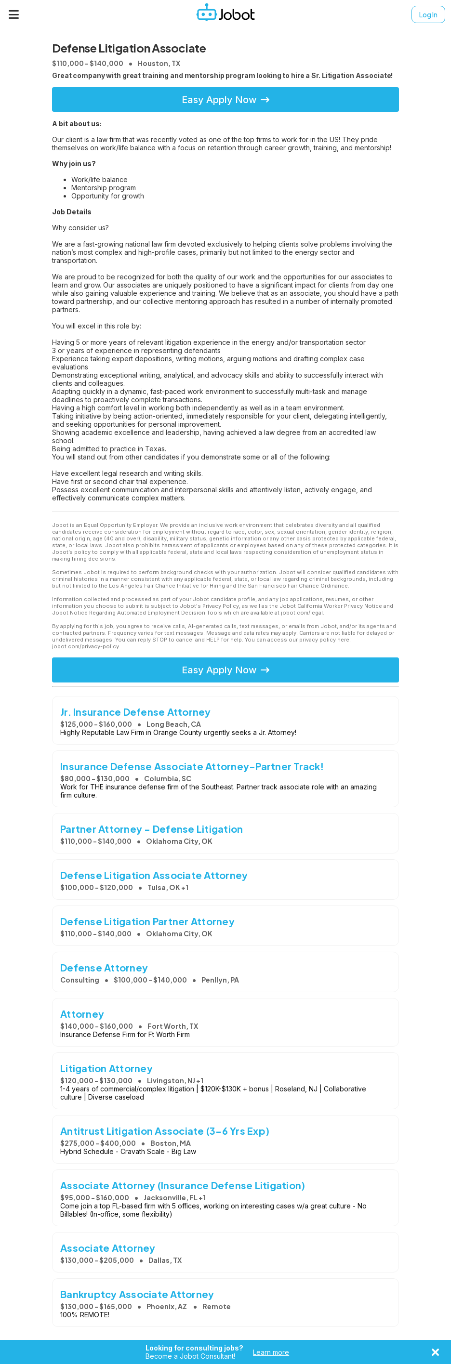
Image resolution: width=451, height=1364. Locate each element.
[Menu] (14, 14)
